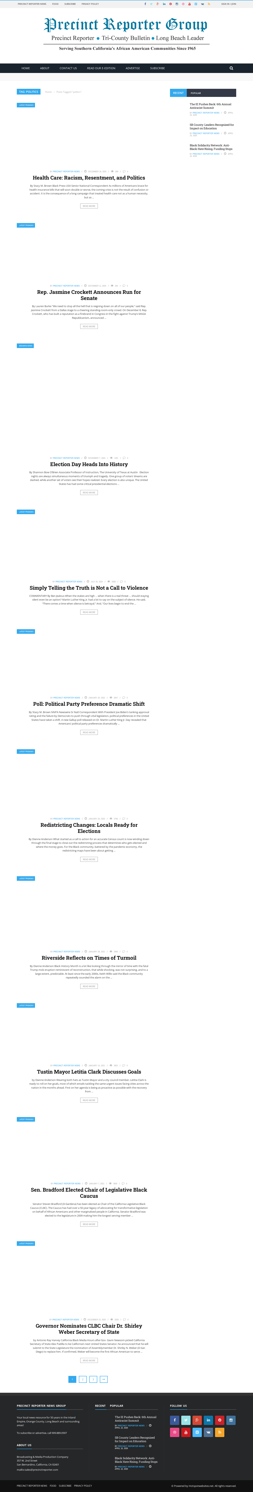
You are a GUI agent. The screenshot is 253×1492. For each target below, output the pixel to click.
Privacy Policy (90, 3)
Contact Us (68, 68)
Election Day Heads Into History (89, 464)
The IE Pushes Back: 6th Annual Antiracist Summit (210, 106)
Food (55, 3)
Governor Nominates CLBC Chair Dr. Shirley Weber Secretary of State (89, 1328)
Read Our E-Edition (101, 68)
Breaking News (25, 345)
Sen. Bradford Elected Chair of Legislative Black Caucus (89, 1192)
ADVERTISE (133, 68)
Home (26, 68)
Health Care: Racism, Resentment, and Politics (89, 177)
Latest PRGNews (26, 105)
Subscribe (70, 3)
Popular (196, 93)
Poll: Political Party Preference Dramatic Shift (89, 703)
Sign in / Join (228, 3)
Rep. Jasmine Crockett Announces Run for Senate (89, 295)
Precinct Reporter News (32, 3)
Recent (178, 93)
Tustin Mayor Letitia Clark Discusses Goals (89, 1071)
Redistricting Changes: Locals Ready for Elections (89, 827)
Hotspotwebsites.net (201, 1486)
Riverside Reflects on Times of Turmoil (89, 957)
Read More (89, 205)
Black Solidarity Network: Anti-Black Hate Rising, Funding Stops (211, 147)
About (44, 68)
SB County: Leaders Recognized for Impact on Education (212, 126)
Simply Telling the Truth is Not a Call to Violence (89, 587)
